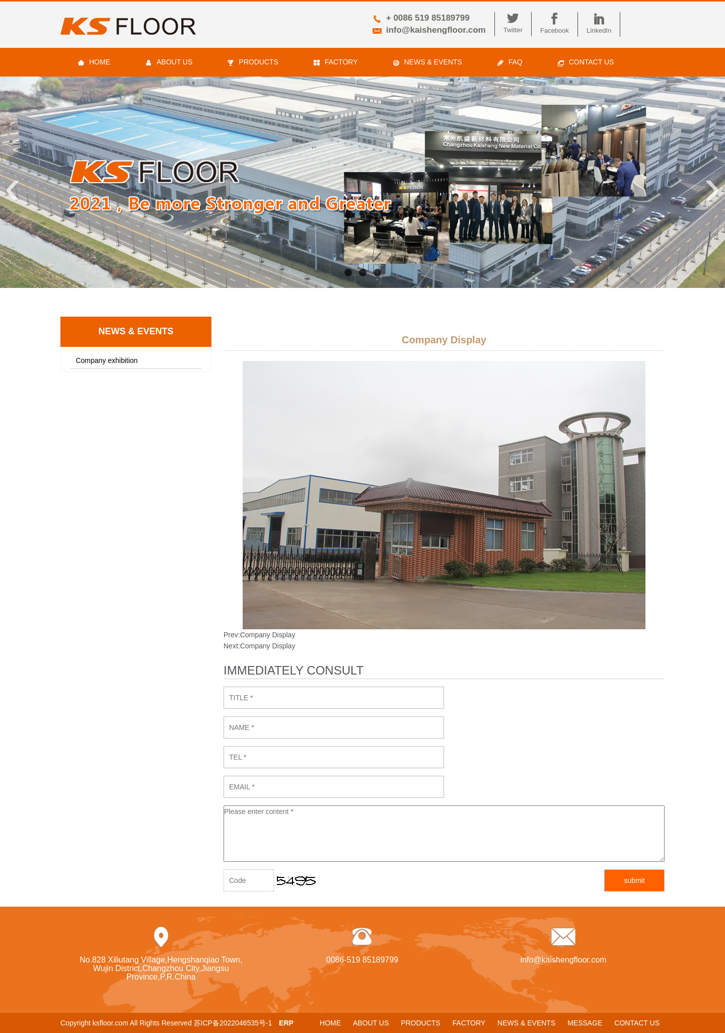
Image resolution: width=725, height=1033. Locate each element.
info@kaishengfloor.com (436, 30)
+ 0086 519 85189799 (428, 18)
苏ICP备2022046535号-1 (233, 1023)
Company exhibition (106, 360)
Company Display (268, 635)
